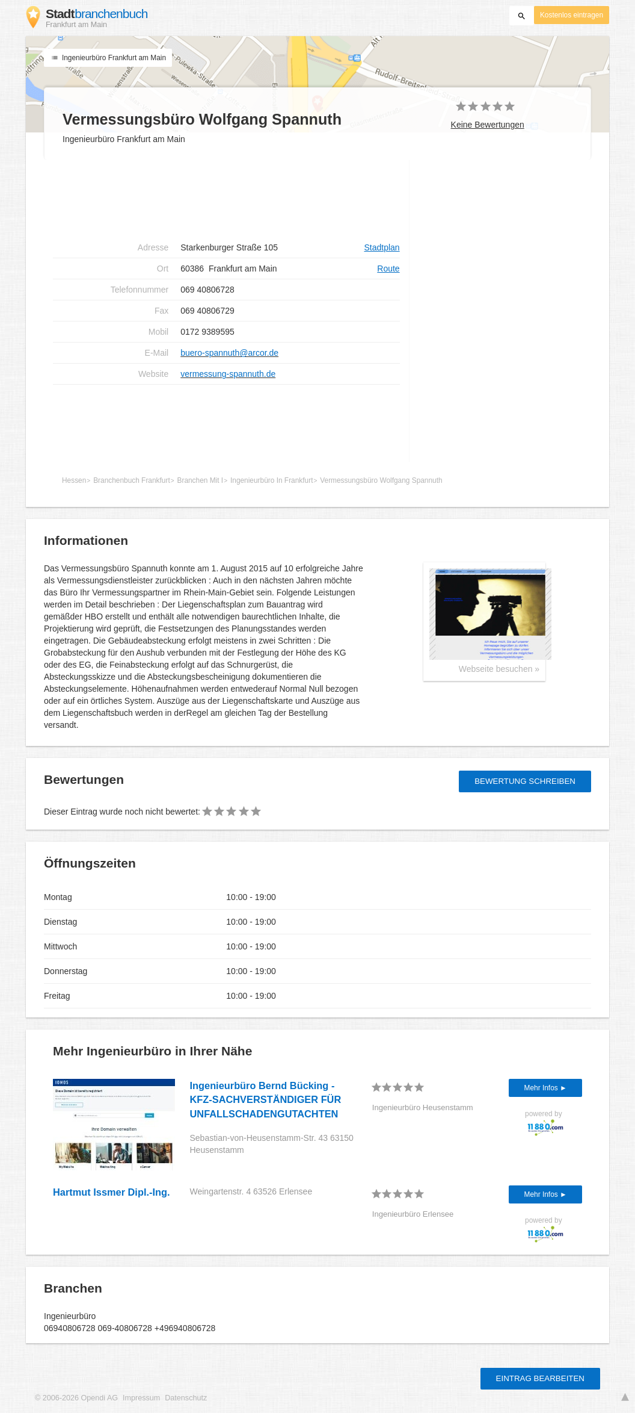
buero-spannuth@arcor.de (229, 353)
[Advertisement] (226, 199)
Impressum (141, 1398)
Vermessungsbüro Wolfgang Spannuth (381, 480)
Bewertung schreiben (524, 781)
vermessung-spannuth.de (227, 374)
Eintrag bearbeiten (540, 1378)
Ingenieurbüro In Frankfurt (271, 480)
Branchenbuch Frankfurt (131, 480)
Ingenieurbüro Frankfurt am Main (108, 58)
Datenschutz (186, 1398)
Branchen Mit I (200, 480)
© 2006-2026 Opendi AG (76, 1398)
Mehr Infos (542, 1088)
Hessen (74, 480)
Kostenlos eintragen (571, 15)
